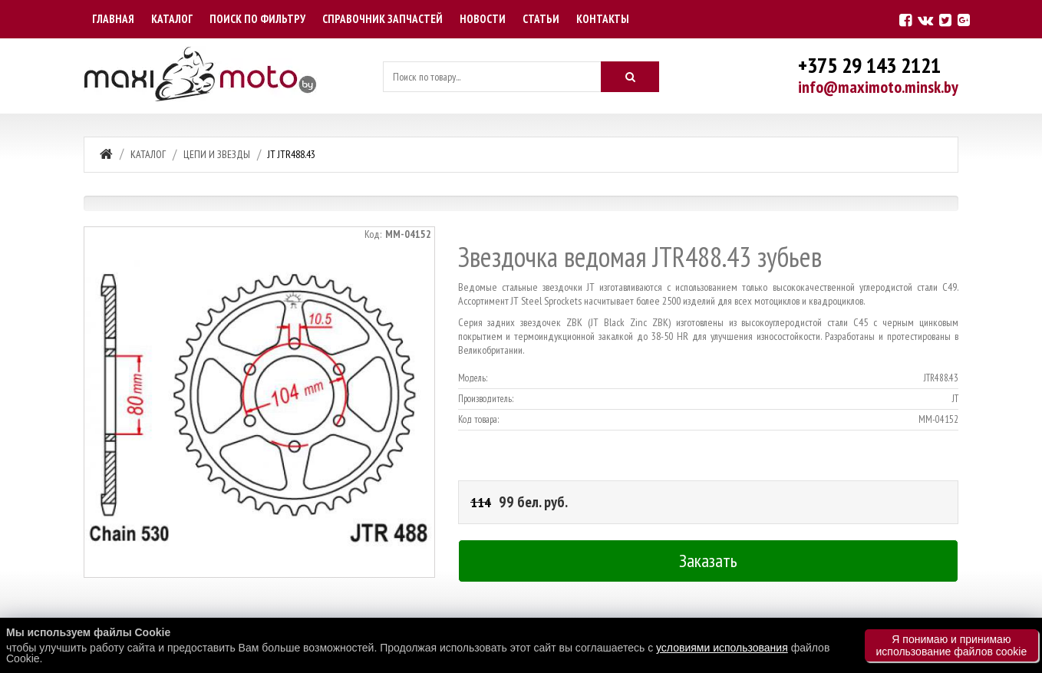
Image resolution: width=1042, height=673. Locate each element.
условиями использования (722, 648)
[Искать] (630, 76)
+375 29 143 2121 (869, 65)
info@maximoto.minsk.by (878, 86)
